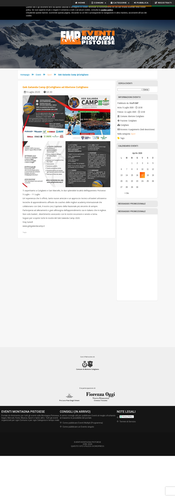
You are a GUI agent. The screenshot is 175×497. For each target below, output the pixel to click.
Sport (49, 74)
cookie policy (107, 10)
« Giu (127, 193)
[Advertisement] (137, 298)
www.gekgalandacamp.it (34, 226)
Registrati (163, 3)
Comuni (97, 3)
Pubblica (141, 3)
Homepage (25, 74)
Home (80, 3)
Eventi (38, 74)
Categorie (119, 3)
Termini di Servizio (127, 463)
